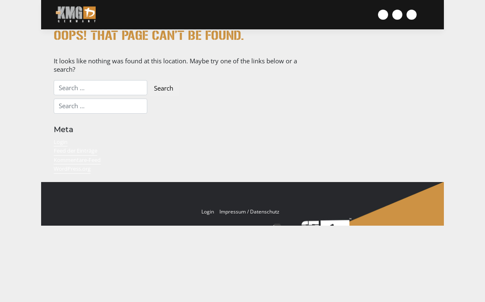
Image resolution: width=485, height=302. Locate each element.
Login (61, 142)
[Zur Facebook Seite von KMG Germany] (383, 15)
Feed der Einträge (75, 150)
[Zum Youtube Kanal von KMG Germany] (412, 15)
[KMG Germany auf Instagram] (397, 15)
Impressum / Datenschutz (249, 211)
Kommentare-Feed (77, 160)
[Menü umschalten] (435, 15)
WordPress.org (72, 168)
